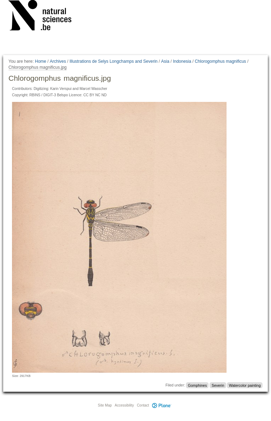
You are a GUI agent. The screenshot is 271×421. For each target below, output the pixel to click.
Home (40, 61)
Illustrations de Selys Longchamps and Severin (113, 61)
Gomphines (197, 385)
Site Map (105, 405)
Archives (58, 61)
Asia (165, 61)
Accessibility (124, 405)
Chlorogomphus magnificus (220, 61)
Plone (161, 405)
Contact (143, 405)
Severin (218, 385)
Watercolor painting (245, 385)
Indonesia (182, 61)
